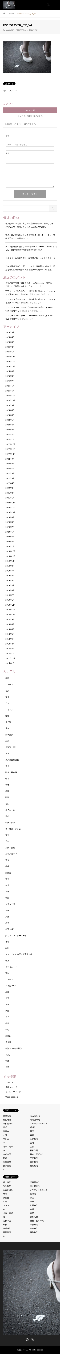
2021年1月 (10, 498)
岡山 (7, 816)
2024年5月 (10, 391)
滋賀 (7, 697)
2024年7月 (10, 381)
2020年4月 (10, 537)
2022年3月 (10, 488)
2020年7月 (10, 527)
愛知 (7, 728)
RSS (33, 1339)
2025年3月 (10, 376)
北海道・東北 (11, 747)
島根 (7, 891)
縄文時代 (7, 1116)
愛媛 (7, 716)
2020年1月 (10, 546)
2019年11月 (10, 556)
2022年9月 (10, 459)
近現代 (33, 1127)
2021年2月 (10, 493)
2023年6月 (10, 415)
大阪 (7, 1011)
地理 (5, 1127)
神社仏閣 (34, 1150)
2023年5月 (10, 420)
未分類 (8, 722)
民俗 (5, 1158)
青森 (7, 898)
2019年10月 (10, 561)
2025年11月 (10, 361)
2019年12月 (10, 551)
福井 (7, 785)
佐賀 (7, 942)
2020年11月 (10, 507)
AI (4, 1170)
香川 (7, 766)
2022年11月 (10, 449)
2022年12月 (10, 444)
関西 (7, 797)
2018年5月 (10, 634)
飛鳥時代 (34, 1166)
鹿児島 (8, 1042)
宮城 (7, 973)
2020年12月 (10, 503)
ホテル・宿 (10, 810)
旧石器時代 (35, 1116)
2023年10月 (10, 400)
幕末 (32, 1135)
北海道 (8, 873)
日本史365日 (10, 986)
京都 (7, 879)
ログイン (9, 1082)
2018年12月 (10, 605)
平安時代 (34, 1158)
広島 (7, 841)
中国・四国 (10, 822)
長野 (7, 1029)
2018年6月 (10, 629)
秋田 (7, 948)
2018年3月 (10, 644)
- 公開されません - (17, 145)
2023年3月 (10, 430)
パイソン (9, 710)
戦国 (32, 1131)
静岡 (7, 678)
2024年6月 (10, 386)
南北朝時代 (35, 1120)
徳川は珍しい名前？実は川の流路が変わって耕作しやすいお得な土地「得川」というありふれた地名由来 (30, 225)
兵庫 (7, 917)
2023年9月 (10, 405)
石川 (7, 703)
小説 (5, 1135)
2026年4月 (10, 337)
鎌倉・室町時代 (37, 1154)
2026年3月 (10, 342)
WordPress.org (11, 1097)
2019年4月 (10, 585)
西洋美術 (7, 1166)
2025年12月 (10, 357)
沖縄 (7, 1061)
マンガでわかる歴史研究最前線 (18, 954)
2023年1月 (10, 439)
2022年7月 (10, 469)
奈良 (7, 885)
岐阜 (7, 779)
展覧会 (6, 1131)
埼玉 (7, 1004)
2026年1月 (10, 352)
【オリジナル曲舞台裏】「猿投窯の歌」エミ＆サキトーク (30, 258)
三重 (7, 753)
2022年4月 (10, 483)
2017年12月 (10, 658)
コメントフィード (13, 1092)
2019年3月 (10, 590)
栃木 (7, 741)
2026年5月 (10, 332)
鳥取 (7, 992)
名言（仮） (10, 929)
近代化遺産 (8, 1123)
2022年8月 (10, 464)
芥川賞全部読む (12, 760)
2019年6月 (10, 576)
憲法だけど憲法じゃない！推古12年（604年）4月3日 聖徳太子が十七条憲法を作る (30, 236)
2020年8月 (10, 522)
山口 (7, 804)
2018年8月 (10, 624)
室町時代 (7, 1162)
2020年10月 (10, 512)
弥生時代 (7, 1120)
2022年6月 (10, 473)
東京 (7, 835)
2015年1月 (10, 663)
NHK (7, 910)
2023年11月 (10, 396)
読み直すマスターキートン (16, 935)
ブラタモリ (10, 904)
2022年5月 (10, 478)
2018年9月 (10, 619)
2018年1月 (10, 654)
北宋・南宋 (8, 1147)
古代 (32, 1147)
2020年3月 (10, 542)
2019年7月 (10, 571)
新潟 (7, 1067)
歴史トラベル (23, 1350)
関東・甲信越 (11, 772)
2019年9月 (10, 566)
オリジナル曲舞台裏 (38, 1123)
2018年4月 (10, 639)
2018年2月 (10, 649)
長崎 (7, 866)
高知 (7, 860)
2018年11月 (10, 610)
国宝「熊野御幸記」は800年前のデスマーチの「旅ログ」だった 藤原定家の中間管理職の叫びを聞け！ (31, 248)
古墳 (32, 1143)
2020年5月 (10, 532)
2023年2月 (10, 434)
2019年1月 (10, 600)
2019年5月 (10, 580)
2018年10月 (10, 615)
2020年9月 (10, 517)
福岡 (7, 791)
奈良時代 (34, 1162)
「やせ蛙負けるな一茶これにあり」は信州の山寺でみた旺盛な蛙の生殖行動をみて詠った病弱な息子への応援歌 (30, 268)
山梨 (7, 691)
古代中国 (7, 1154)
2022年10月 (10, 454)
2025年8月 (10, 371)
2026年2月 (10, 347)
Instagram (27, 1339)
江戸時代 (34, 1139)
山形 (7, 998)
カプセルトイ (11, 967)
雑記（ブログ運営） (14, 1048)
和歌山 (8, 1036)
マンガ (6, 1139)
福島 (7, 1023)
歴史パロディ (11, 854)
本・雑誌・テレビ (13, 829)
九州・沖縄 (10, 848)
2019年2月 (10, 595)
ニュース (9, 684)
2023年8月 (10, 410)
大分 (7, 1017)
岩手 (7, 923)
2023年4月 (10, 425)
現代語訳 (9, 735)
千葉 (7, 960)
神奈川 (8, 1055)
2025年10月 (10, 366)
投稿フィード (11, 1087)
